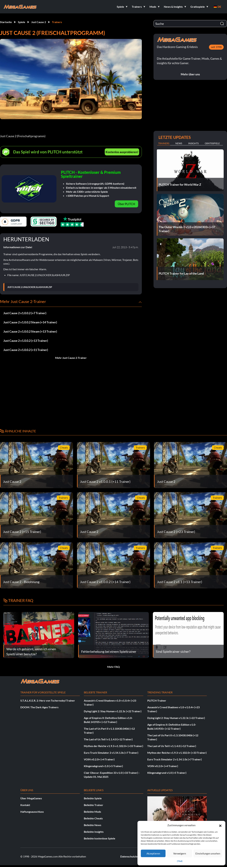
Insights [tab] (193, 143)
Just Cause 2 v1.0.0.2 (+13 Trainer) (25, 340)
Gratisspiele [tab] (212, 143)
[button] (220, 825)
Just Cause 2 (38, 22)
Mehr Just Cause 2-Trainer (71, 357)
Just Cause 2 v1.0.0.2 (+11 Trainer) (25, 350)
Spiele (21, 22)
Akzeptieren (153, 853)
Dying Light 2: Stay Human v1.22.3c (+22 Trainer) (112, 711)
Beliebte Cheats (93, 818)
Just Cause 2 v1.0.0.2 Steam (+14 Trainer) (30, 322)
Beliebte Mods (92, 811)
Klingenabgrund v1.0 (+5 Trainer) (103, 766)
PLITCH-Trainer (156, 700)
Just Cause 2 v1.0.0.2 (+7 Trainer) (24, 313)
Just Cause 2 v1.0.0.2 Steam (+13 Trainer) (30, 331)
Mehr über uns (190, 74)
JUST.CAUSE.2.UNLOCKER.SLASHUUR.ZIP (29, 287)
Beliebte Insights (94, 831)
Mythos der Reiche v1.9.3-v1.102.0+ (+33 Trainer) (113, 746)
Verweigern (179, 853)
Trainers (57, 22)
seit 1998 (216, 46)
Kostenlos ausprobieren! (122, 152)
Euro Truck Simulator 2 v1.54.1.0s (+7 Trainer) (111, 752)
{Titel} (179, 861)
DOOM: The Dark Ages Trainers (39, 707)
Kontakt (25, 805)
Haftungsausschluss (32, 811)
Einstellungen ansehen (207, 853)
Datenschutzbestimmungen (136, 856)
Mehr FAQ (113, 666)
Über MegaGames (31, 798)
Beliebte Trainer (93, 805)
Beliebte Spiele (93, 798)
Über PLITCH (126, 204)
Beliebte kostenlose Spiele (99, 838)
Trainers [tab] (163, 143)
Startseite (6, 22)
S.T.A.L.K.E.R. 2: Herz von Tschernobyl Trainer (47, 700)
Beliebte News (92, 825)
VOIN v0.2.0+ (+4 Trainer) (99, 759)
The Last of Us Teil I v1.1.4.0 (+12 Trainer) (108, 739)
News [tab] (178, 143)
